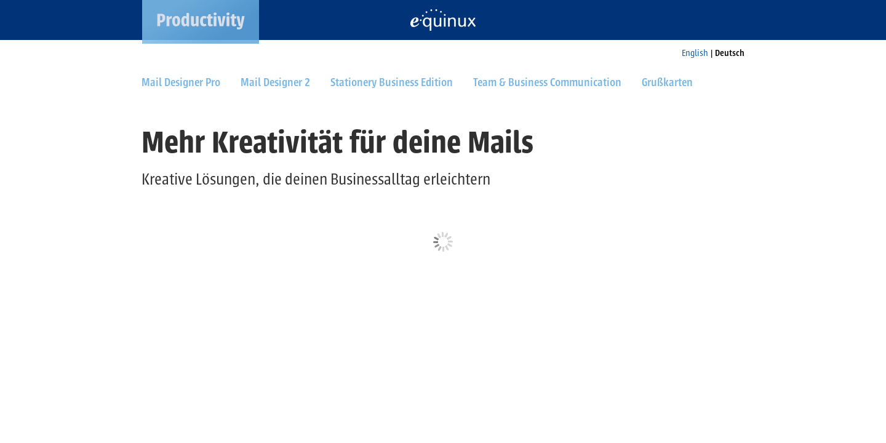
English (695, 53)
